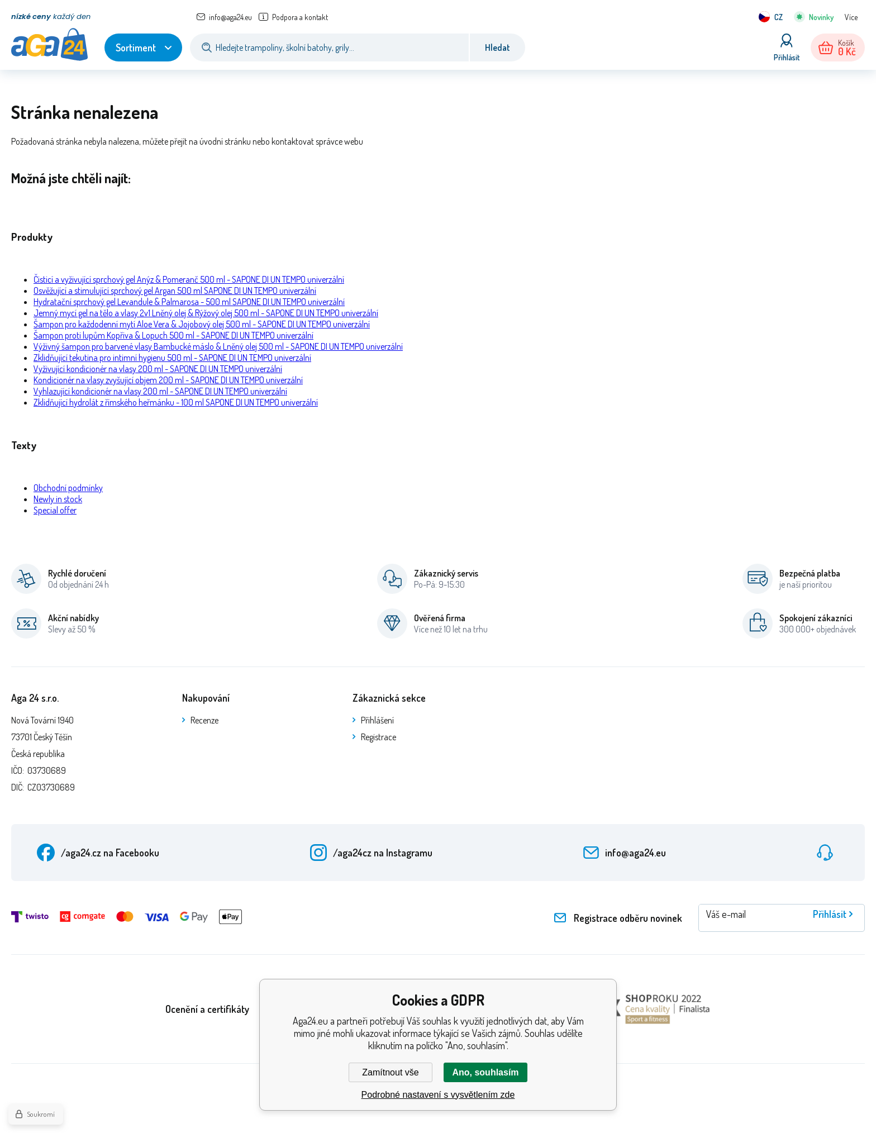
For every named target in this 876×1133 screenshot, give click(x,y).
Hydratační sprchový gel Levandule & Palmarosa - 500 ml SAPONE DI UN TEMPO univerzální (189, 301)
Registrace (378, 736)
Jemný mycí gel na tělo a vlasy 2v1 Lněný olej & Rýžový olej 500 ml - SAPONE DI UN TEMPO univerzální (206, 312)
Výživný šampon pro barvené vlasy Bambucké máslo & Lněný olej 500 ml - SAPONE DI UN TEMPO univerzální (218, 346)
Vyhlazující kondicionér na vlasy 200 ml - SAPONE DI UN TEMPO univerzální (160, 391)
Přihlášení (377, 720)
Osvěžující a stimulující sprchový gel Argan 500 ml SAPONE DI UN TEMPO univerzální (175, 290)
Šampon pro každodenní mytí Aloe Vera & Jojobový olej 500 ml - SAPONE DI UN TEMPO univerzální (202, 324)
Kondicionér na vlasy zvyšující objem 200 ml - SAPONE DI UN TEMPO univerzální (168, 379)
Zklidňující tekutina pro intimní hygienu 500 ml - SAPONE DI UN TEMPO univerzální (172, 357)
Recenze (204, 720)
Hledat (497, 47)
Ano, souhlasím (485, 1072)
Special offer (55, 510)
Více (851, 17)
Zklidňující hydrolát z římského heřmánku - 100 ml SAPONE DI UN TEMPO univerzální (176, 402)
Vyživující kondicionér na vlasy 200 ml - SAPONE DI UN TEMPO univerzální (158, 368)
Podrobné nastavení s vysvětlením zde (438, 1094)
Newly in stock (58, 498)
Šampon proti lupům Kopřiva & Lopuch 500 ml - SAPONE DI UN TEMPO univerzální (173, 335)
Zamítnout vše (390, 1072)
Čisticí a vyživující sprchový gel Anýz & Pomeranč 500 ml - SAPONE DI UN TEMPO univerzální (189, 279)
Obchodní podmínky (68, 487)
